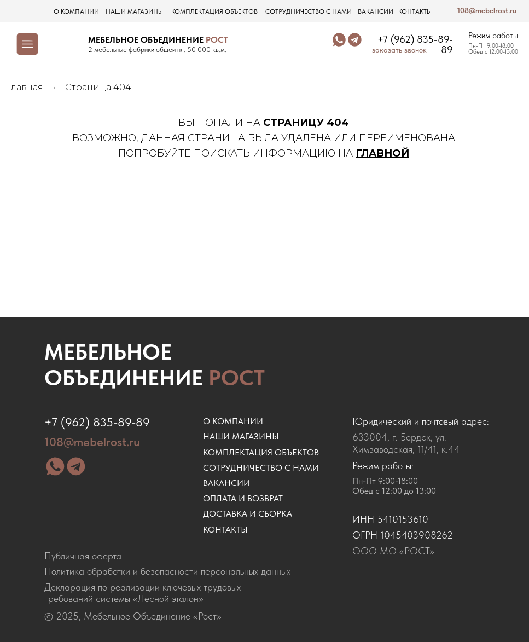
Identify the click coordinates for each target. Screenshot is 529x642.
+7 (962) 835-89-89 (415, 44)
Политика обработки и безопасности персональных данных (167, 571)
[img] (66, 43)
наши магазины (134, 11)
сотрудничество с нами (308, 11)
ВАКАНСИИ (226, 483)
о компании (76, 11)
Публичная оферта (82, 556)
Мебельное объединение (154, 364)
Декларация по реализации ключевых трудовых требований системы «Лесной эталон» (142, 593)
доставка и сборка (247, 513)
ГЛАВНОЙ (382, 153)
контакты (415, 11)
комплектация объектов (214, 11)
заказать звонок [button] (399, 50)
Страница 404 (98, 87)
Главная (25, 87)
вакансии (375, 11)
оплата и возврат (243, 498)
